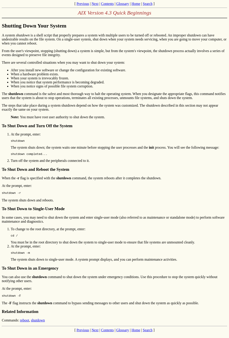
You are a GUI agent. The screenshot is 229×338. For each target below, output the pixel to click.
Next (94, 4)
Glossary (122, 4)
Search (148, 4)
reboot (24, 324)
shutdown (38, 324)
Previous (82, 4)
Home (135, 4)
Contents (107, 4)
